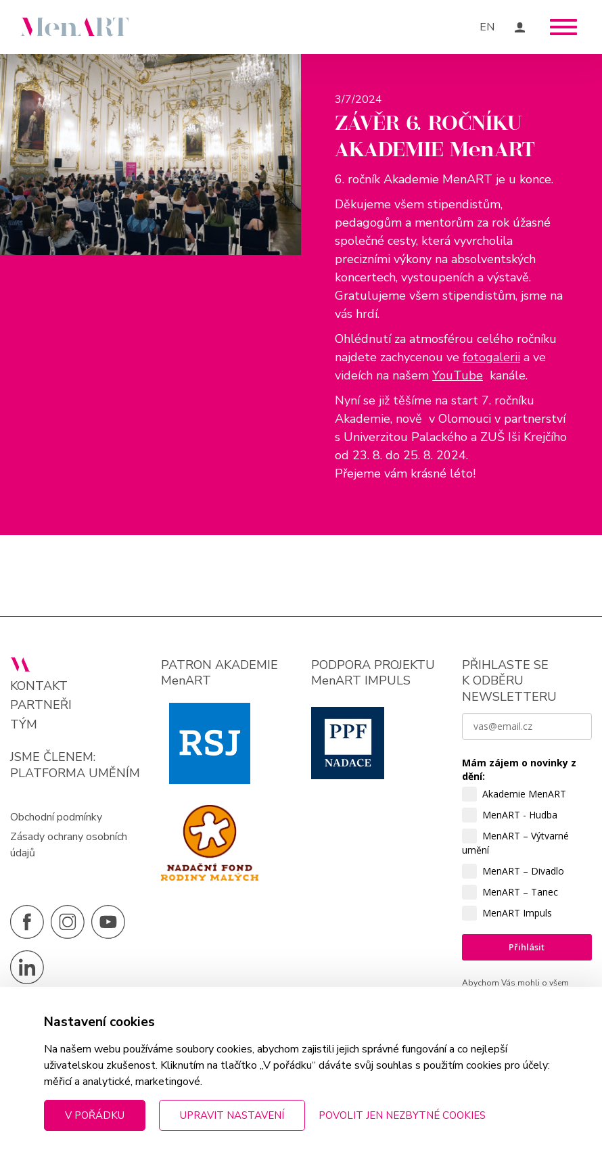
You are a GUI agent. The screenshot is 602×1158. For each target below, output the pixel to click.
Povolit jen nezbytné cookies (402, 1115)
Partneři (41, 705)
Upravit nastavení (232, 1115)
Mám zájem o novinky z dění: (519, 769)
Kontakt (39, 686)
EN (487, 27)
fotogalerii (491, 357)
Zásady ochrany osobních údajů (68, 844)
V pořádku (94, 1115)
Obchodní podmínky (56, 817)
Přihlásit (527, 947)
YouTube (457, 375)
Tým (23, 725)
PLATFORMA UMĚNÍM (75, 773)
